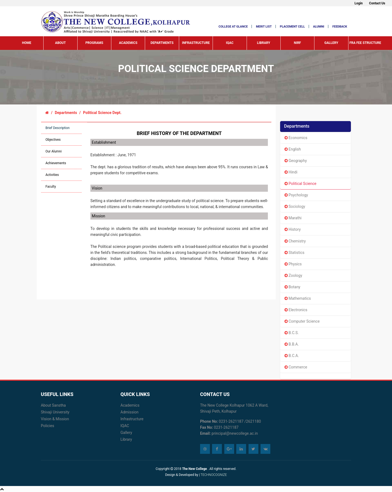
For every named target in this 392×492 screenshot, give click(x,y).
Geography (295, 160)
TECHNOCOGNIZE (213, 475)
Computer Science (302, 321)
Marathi (293, 218)
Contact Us (377, 3)
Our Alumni (53, 151)
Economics (296, 138)
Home (26, 43)
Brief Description (57, 128)
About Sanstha (53, 405)
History (292, 229)
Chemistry (295, 241)
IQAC (230, 43)
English (292, 149)
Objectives (53, 140)
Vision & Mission (55, 419)
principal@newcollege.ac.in (235, 433)
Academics (128, 43)
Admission (130, 412)
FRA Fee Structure (365, 43)
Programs (94, 43)
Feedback (339, 26)
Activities (52, 175)
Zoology (293, 275)
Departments (162, 43)
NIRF (297, 43)
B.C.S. (291, 333)
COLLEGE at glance (233, 26)
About (60, 43)
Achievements (55, 163)
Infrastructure (196, 43)
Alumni (318, 26)
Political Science (300, 183)
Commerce (295, 367)
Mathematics (297, 298)
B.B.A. (291, 344)
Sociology (294, 206)
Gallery (331, 43)
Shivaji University (55, 412)
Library (263, 43)
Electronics (295, 310)
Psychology (296, 195)
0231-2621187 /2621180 (239, 421)
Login (358, 3)
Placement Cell (292, 26)
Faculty (50, 186)
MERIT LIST (264, 26)
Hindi (291, 172)
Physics (293, 264)
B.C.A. (291, 355)
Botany (292, 287)
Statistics (294, 252)
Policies (47, 426)
